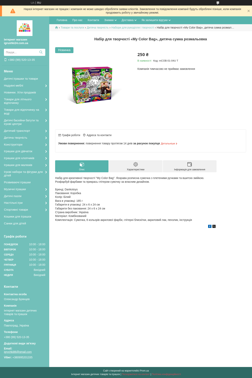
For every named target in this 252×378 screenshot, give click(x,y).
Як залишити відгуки (155, 20)
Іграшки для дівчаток (18, 151)
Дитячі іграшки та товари (21, 78)
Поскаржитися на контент (136, 374)
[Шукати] (40, 52)
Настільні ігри (13, 202)
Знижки (108, 20)
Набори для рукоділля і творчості (132, 27)
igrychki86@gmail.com (18, 351)
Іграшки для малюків (18, 165)
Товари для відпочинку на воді (21, 111)
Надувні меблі (13, 85)
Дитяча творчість (15, 137)
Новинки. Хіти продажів (20, 92)
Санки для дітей (15, 223)
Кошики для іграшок (17, 216)
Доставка (127, 20)
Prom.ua (144, 370)
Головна (62, 20)
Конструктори (13, 144)
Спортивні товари (16, 209)
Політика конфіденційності (166, 374)
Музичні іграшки (15, 189)
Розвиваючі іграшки (17, 182)
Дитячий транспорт (17, 130)
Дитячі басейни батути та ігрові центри (21, 122)
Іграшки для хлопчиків (19, 158)
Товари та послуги (72, 27)
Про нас (77, 20)
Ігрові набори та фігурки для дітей (23, 173)
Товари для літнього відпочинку (18, 101)
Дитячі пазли (12, 196)
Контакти (93, 20)
